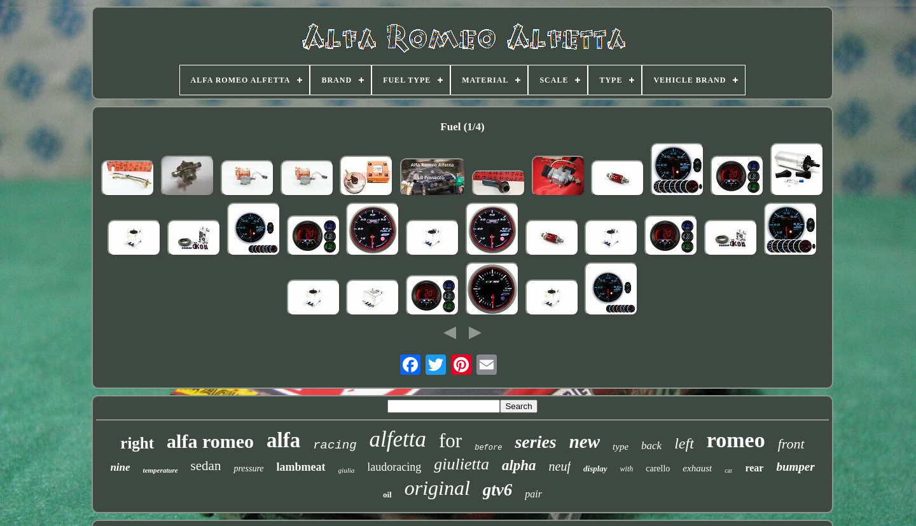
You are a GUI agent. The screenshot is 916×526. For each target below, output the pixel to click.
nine (120, 467)
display (595, 468)
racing (334, 445)
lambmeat (301, 467)
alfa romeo (210, 441)
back (651, 446)
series (535, 442)
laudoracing (394, 467)
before (488, 447)
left (684, 443)
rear (754, 467)
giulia (346, 470)
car (728, 470)
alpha (519, 465)
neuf (560, 466)
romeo (736, 440)
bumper (795, 466)
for (450, 440)
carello (658, 468)
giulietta (461, 464)
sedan (206, 465)
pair (533, 494)
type (620, 447)
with (627, 468)
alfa (283, 440)
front (791, 444)
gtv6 (498, 489)
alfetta (398, 439)
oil (387, 494)
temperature (160, 470)
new (584, 441)
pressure (248, 468)
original (437, 487)
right (137, 443)
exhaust (697, 468)
